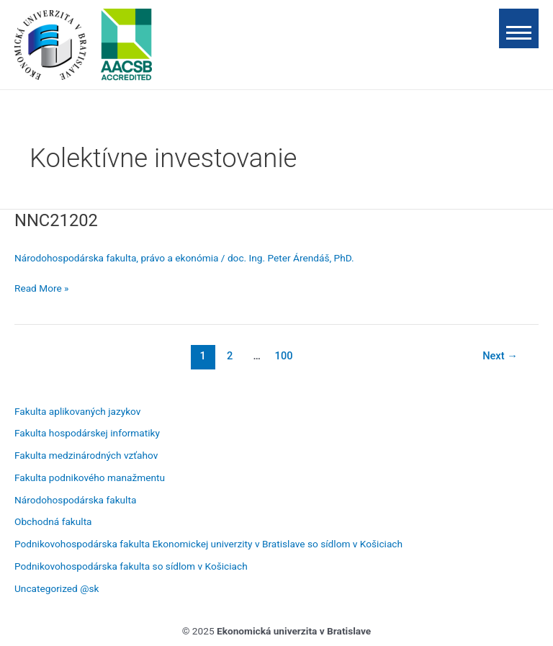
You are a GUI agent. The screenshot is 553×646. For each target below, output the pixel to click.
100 (284, 355)
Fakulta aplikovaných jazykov (77, 411)
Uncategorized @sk (56, 588)
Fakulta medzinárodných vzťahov (86, 455)
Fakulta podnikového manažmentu (89, 477)
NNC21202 (56, 220)
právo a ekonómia (179, 258)
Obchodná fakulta (53, 521)
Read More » (41, 287)
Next (500, 355)
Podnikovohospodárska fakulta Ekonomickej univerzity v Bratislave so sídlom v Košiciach (208, 543)
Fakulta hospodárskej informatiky (87, 433)
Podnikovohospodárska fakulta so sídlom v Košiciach (131, 566)
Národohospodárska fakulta (75, 258)
